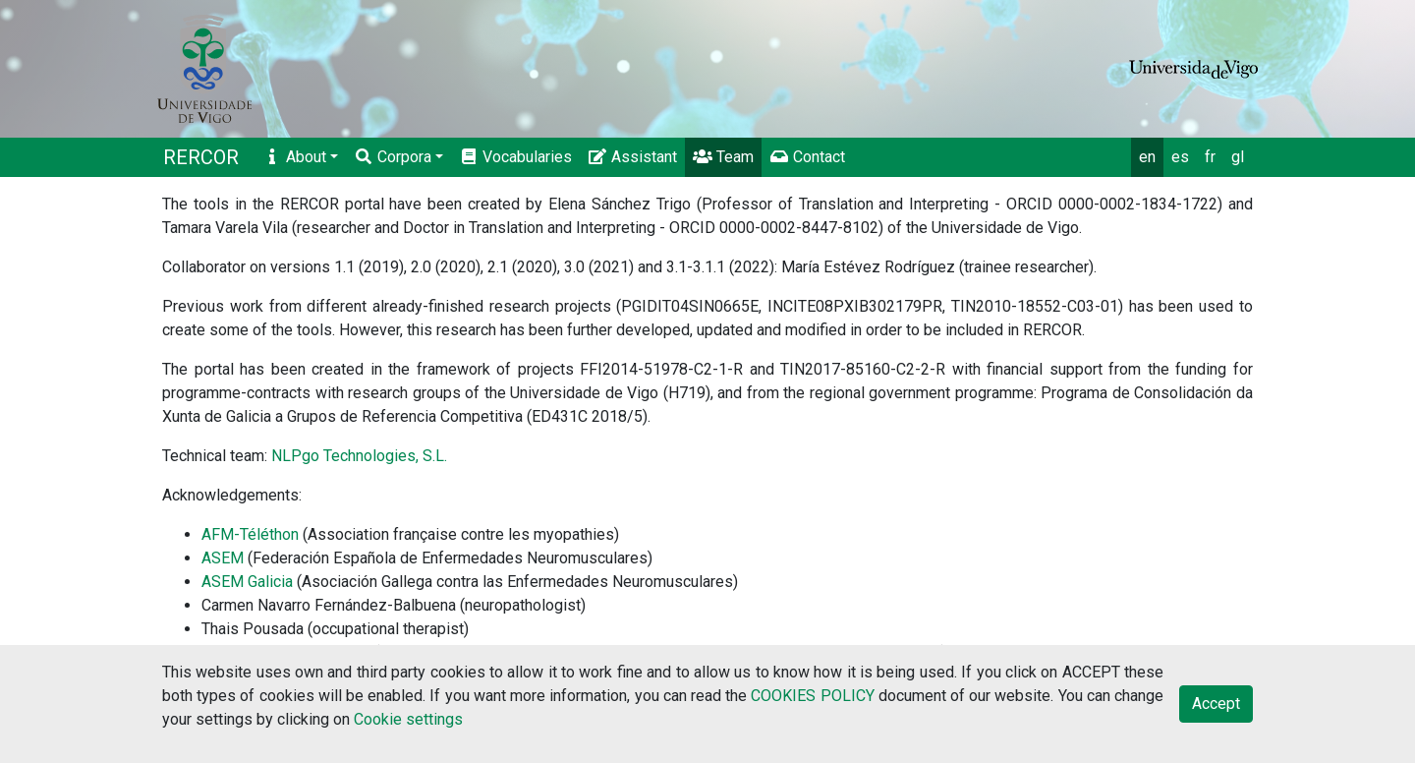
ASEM (222, 558)
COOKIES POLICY (812, 695)
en (1147, 156)
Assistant (632, 156)
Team (723, 156)
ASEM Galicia (247, 581)
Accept (1216, 703)
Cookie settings (408, 719)
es (1180, 156)
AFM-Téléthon (250, 534)
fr (1210, 156)
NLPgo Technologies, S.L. (359, 455)
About (294, 156)
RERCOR (201, 157)
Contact (807, 156)
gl (1237, 156)
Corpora (392, 156)
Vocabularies (515, 156)
